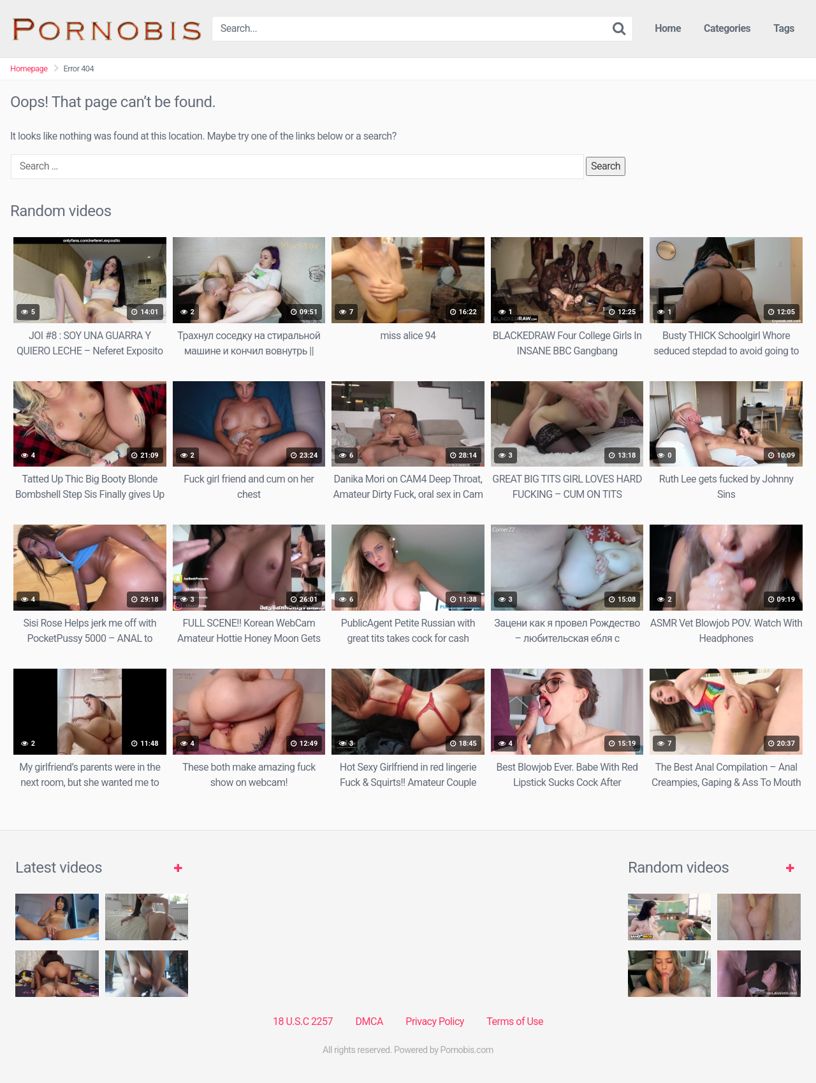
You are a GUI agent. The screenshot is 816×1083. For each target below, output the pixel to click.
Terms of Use (514, 1021)
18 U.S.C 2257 (303, 1021)
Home (668, 28)
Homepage (29, 68)
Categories (727, 28)
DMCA (369, 1021)
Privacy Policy (434, 1021)
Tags (783, 28)
